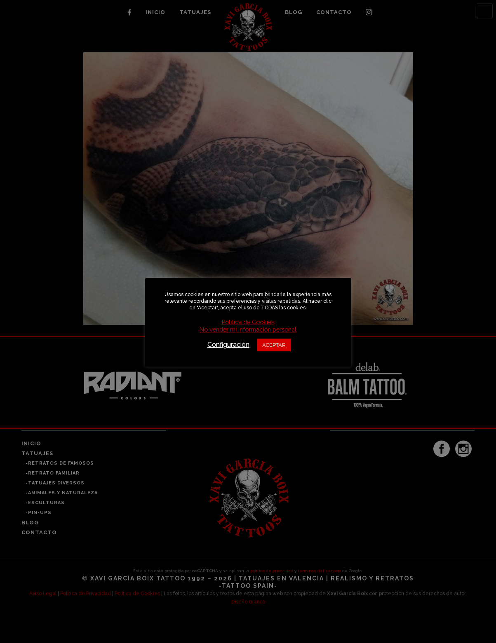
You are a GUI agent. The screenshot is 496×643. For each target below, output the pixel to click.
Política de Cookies (248, 321)
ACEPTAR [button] (274, 345)
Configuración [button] (228, 344)
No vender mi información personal (248, 329)
